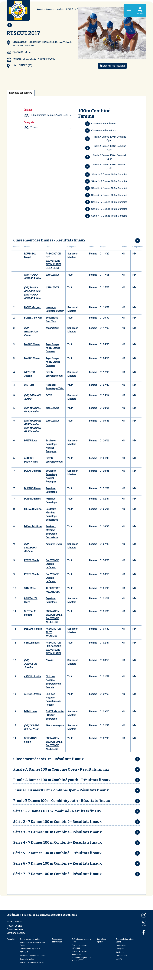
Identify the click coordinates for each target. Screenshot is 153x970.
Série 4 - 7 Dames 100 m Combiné (106, 195)
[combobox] (51, 115)
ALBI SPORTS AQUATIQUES (53, 590)
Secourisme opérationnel (57, 940)
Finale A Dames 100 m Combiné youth (105, 148)
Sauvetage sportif (101, 940)
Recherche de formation (30, 939)
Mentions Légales (16, 933)
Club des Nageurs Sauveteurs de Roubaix (53, 682)
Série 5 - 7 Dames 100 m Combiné (106, 202)
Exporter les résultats (112, 65)
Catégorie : (29, 122)
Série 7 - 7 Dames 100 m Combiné (106, 215)
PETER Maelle (31, 560)
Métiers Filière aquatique (30, 949)
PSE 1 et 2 (24, 952)
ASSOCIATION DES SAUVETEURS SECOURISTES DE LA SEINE (53, 260)
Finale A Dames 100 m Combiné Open (105, 138)
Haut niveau (121, 945)
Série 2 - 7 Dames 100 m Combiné (106, 181)
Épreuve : (28, 110)
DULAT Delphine (32, 470)
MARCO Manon (32, 344)
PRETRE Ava (30, 440)
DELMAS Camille (33, 628)
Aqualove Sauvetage (51, 490)
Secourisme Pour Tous (52, 319)
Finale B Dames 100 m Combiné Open (105, 157)
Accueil (40, 9)
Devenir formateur (27, 959)
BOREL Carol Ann (33, 317)
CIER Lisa (29, 385)
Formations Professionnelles (32, 962)
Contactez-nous (15, 929)
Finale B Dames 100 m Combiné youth (105, 166)
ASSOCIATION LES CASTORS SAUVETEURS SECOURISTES (53, 648)
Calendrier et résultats (55, 9)
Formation (11, 939)
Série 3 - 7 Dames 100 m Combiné (106, 188)
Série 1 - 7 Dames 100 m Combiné (106, 174)
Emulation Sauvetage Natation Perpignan (51, 446)
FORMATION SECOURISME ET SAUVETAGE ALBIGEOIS (55, 616)
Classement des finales (100, 123)
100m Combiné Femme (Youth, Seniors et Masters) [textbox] (51, 115)
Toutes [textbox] (34, 127)
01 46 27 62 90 (14, 921)
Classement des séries (100, 130)
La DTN (119, 959)
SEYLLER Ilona (31, 642)
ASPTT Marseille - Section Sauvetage (55, 715)
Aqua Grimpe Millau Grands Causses (53, 348)
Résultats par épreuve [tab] (20, 92)
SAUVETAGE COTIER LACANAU (52, 564)
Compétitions (121, 956)
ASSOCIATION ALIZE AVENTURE (53, 632)
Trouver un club (14, 925)
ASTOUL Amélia (32, 676)
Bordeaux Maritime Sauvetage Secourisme (52, 514)
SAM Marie (30, 588)
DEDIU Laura (30, 711)
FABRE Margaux (32, 307)
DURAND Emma (32, 488)
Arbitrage (120, 952)
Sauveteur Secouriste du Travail (33, 956)
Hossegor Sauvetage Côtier (55, 309)
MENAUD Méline (33, 509)
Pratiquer (120, 949)
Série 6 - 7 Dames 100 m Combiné (106, 209)
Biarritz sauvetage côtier (54, 374)
